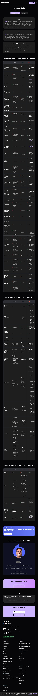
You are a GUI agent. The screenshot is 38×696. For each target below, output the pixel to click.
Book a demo (19, 614)
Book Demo (24, 13)
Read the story (8, 534)
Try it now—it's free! (15, 13)
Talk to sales (19, 585)
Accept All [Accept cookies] (35, 693)
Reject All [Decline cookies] (30, 693)
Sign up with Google (19, 611)
